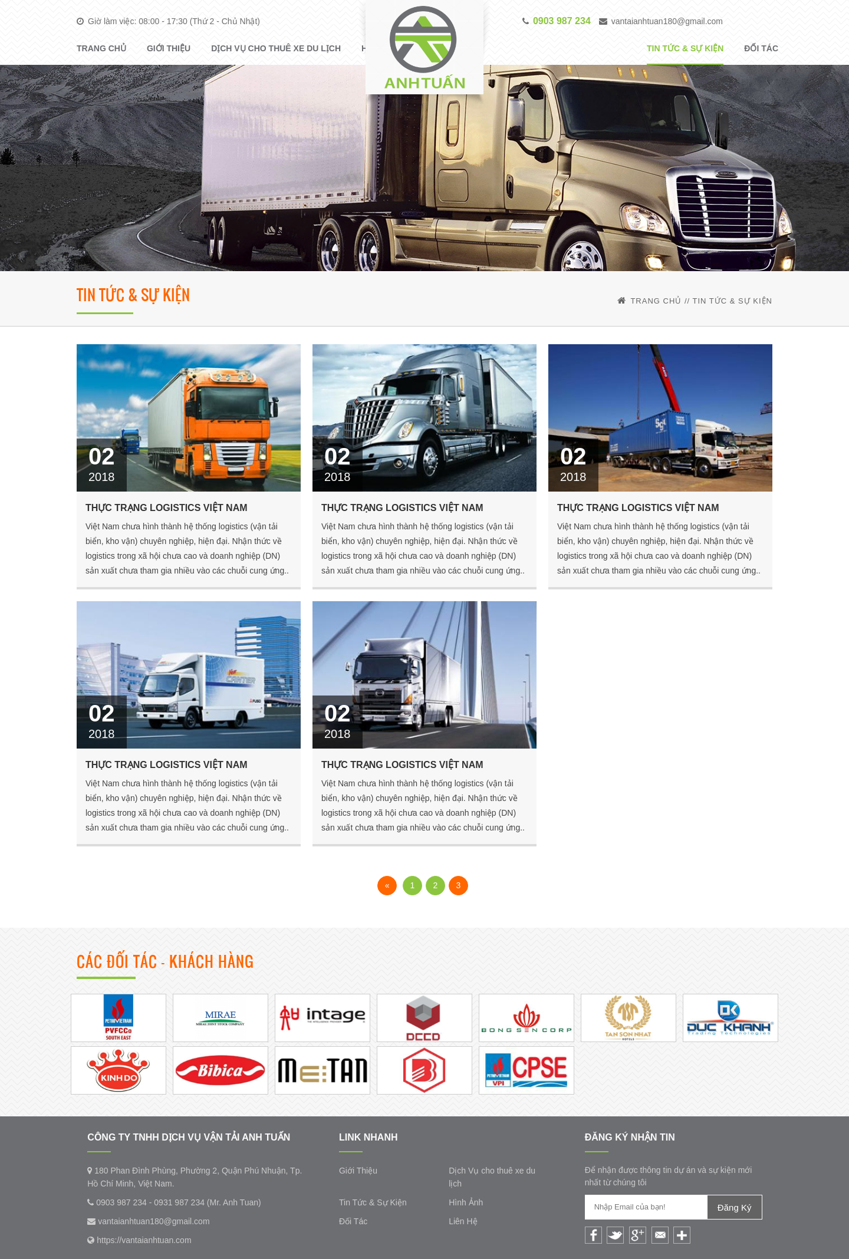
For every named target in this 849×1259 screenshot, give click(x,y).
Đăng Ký (735, 1207)
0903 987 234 (117, 1202)
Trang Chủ (101, 48)
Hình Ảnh (466, 1202)
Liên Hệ (463, 1221)
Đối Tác (761, 48)
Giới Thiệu (168, 48)
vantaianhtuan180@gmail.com (667, 21)
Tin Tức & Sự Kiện (685, 48)
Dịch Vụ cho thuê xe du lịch (276, 48)
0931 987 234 (179, 1202)
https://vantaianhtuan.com (144, 1240)
